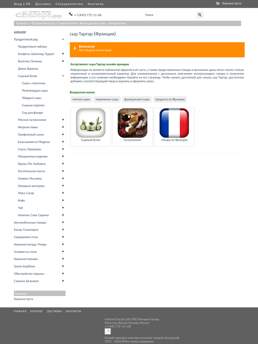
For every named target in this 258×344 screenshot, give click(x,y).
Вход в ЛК (22, 4)
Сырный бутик (27, 76)
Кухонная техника (26, 259)
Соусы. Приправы (29, 149)
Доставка (43, 4)
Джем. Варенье (28, 68)
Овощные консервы (31, 186)
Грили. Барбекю (24, 266)
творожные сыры (107, 99)
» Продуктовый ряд (42, 23)
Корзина (20, 293)
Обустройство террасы (29, 273)
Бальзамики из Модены (34, 142)
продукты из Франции (170, 99)
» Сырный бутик (66, 23)
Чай (20, 207)
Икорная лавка (28, 127)
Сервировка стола (26, 237)
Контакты (96, 4)
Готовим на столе (25, 251)
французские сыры (137, 99)
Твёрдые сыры (31, 98)
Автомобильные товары (30, 222)
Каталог (36, 311)
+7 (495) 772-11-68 (87, 15)
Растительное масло (31, 171)
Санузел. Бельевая (26, 281)
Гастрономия (132, 140)
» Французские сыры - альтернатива (102, 23)
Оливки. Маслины (30, 178)
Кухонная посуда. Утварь (30, 244)
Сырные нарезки (33, 105)
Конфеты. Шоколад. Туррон (36, 54)
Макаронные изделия (32, 156)
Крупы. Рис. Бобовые (32, 163)
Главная (21, 23)
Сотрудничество (69, 4)
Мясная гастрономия (32, 119)
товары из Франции (174, 140)
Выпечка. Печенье (30, 61)
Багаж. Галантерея (26, 229)
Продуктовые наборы (32, 46)
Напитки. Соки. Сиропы (33, 215)
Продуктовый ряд (26, 39)
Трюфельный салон (31, 134)
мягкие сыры (81, 99)
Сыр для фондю (32, 112)
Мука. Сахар (26, 193)
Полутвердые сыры (35, 90)
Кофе (21, 200)
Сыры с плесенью (33, 83)
